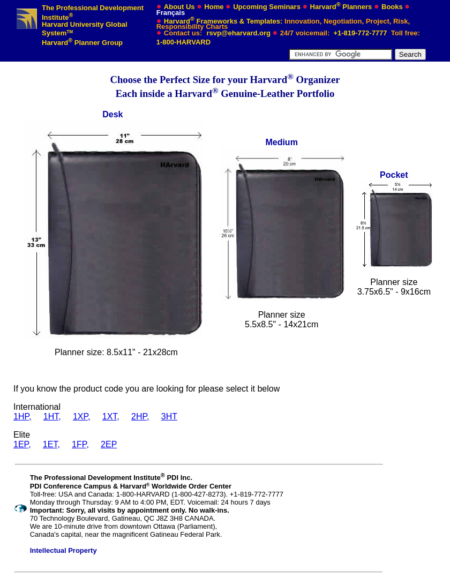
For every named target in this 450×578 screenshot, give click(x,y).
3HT (169, 416)
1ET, (51, 444)
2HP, (140, 416)
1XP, (82, 416)
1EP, (22, 444)
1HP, (22, 416)
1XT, (110, 416)
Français (170, 13)
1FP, (80, 444)
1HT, (52, 416)
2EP (109, 444)
